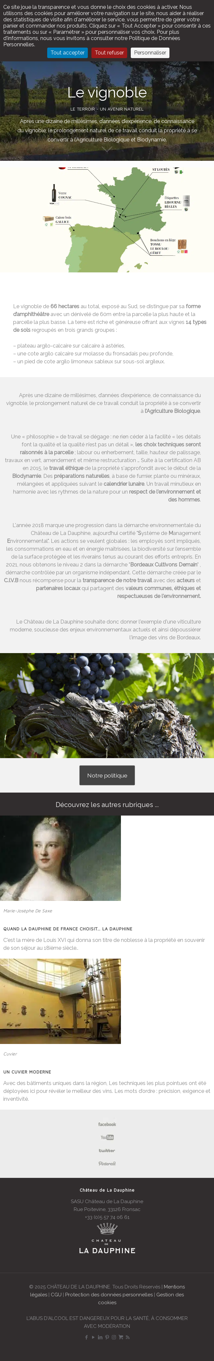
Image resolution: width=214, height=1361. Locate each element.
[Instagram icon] (113, 1337)
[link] (60, 858)
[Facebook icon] (86, 1337)
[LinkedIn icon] (100, 1337)
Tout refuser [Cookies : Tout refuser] (109, 53)
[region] (107, 219)
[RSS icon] (127, 1337)
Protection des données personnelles (109, 1295)
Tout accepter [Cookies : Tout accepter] (67, 53)
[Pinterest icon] (107, 1337)
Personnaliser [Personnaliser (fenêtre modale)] (150, 53)
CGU (56, 1295)
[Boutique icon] (120, 1337)
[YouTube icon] (93, 1337)
